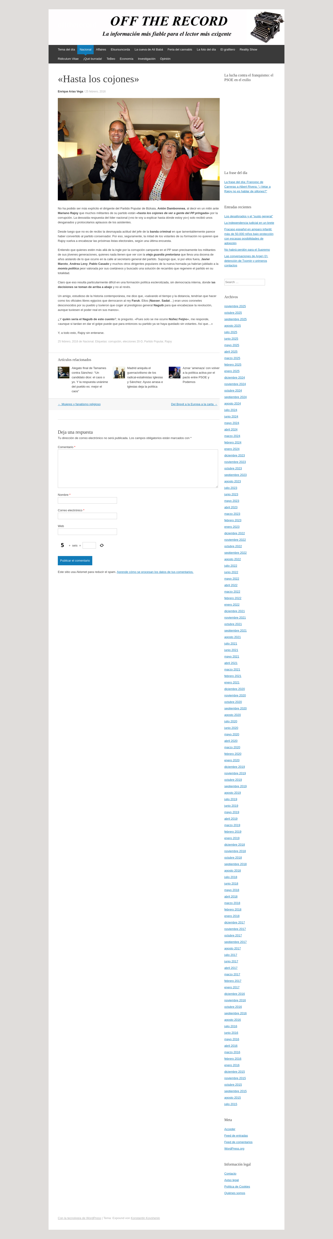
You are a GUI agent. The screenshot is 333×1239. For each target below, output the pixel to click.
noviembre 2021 (235, 617)
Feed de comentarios (238, 1142)
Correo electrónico (71, 510)
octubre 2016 (233, 1006)
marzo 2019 (232, 825)
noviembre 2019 (235, 773)
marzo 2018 (232, 903)
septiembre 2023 (235, 475)
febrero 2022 (232, 598)
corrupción (114, 341)
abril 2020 (230, 741)
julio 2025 (230, 332)
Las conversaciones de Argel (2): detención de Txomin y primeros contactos (246, 260)
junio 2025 (231, 338)
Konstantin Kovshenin (145, 1218)
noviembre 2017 (235, 929)
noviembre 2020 (235, 695)
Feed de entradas (236, 1135)
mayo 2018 (231, 890)
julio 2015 (230, 1104)
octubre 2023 (233, 468)
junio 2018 (231, 883)
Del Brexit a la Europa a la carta (194, 404)
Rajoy (168, 341)
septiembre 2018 (235, 864)
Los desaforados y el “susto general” (248, 216)
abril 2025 (230, 351)
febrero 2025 (232, 364)
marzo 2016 (232, 1052)
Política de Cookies (237, 1186)
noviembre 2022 (235, 539)
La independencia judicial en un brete (249, 222)
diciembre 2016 (234, 994)
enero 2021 (232, 682)
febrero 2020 (232, 753)
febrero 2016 (232, 1058)
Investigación (146, 58)
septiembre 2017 (235, 942)
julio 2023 (230, 488)
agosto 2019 (232, 792)
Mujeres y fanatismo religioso (79, 404)
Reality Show (248, 49)
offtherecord (77, 25)
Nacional (85, 49)
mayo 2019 (231, 812)
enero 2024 (232, 449)
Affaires (101, 49)
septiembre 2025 (235, 319)
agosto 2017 (232, 948)
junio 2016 (231, 1032)
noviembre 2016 (235, 1000)
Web (61, 526)
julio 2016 (230, 1026)
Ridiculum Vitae (68, 58)
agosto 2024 (232, 403)
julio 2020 (230, 721)
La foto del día (206, 49)
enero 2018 (232, 916)
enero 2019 (232, 838)
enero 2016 (232, 1065)
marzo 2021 (232, 669)
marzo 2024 (232, 436)
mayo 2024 (231, 423)
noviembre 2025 (235, 306)
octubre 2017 (233, 935)
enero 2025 (232, 371)
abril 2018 (230, 896)
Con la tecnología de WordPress (79, 1218)
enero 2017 (232, 987)
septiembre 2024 (235, 397)
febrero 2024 (232, 442)
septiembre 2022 (235, 552)
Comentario (66, 447)
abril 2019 (230, 818)
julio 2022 (230, 565)
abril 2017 (230, 968)
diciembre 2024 (234, 377)
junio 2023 (231, 494)
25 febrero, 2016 (95, 91)
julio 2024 (230, 410)
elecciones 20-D (133, 341)
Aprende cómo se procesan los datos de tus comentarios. (155, 572)
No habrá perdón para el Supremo (247, 249)
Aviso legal (231, 1180)
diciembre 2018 (234, 844)
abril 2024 (230, 429)
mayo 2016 (231, 1039)
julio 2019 (230, 799)
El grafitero (228, 49)
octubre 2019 (233, 779)
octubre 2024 (233, 390)
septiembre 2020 (235, 708)
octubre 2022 (233, 546)
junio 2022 (231, 572)
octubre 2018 (233, 857)
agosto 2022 (232, 559)
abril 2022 (230, 585)
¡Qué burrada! (92, 58)
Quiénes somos (234, 1193)
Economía (126, 58)
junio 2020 (231, 728)
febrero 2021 (232, 676)
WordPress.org (234, 1148)
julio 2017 (230, 955)
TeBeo (111, 58)
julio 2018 (230, 877)
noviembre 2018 (235, 851)
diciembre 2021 (234, 611)
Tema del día (66, 49)
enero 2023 (232, 526)
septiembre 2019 (235, 786)
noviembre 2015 (235, 1078)
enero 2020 (232, 760)
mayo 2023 (231, 501)
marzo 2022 (232, 591)
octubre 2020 (233, 702)
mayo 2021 (231, 656)
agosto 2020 (232, 715)
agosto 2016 (232, 1019)
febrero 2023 (232, 520)
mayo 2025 (231, 345)
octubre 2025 (233, 312)
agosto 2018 (232, 870)
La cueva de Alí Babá (149, 49)
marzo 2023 (232, 513)
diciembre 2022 (234, 533)
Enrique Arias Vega (70, 91)
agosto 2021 (232, 637)
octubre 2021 (233, 624)
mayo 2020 (231, 734)
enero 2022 (232, 604)
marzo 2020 (232, 747)
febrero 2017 (232, 981)
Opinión (165, 58)
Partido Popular (153, 341)
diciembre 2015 (234, 1071)
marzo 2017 (232, 974)
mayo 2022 (231, 578)
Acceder (229, 1129)
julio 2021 (230, 643)
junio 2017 (231, 961)
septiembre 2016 (235, 1013)
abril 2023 (230, 507)
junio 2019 (231, 805)
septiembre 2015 (235, 1091)
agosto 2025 (232, 325)
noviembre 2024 (235, 384)
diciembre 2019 (234, 766)
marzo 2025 (232, 358)
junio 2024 (231, 416)
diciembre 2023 (234, 455)
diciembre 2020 (234, 689)
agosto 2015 (232, 1097)
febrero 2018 (232, 909)
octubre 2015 (233, 1084)
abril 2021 (230, 663)
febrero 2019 (232, 831)
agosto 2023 (232, 481)
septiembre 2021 (235, 630)
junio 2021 (231, 650)
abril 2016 (230, 1045)
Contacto (230, 1173)
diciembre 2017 (234, 922)
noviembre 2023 (235, 462)
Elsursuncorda (120, 49)
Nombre (64, 494)
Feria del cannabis (180, 49)
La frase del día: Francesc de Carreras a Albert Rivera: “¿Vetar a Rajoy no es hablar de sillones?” (247, 186)
